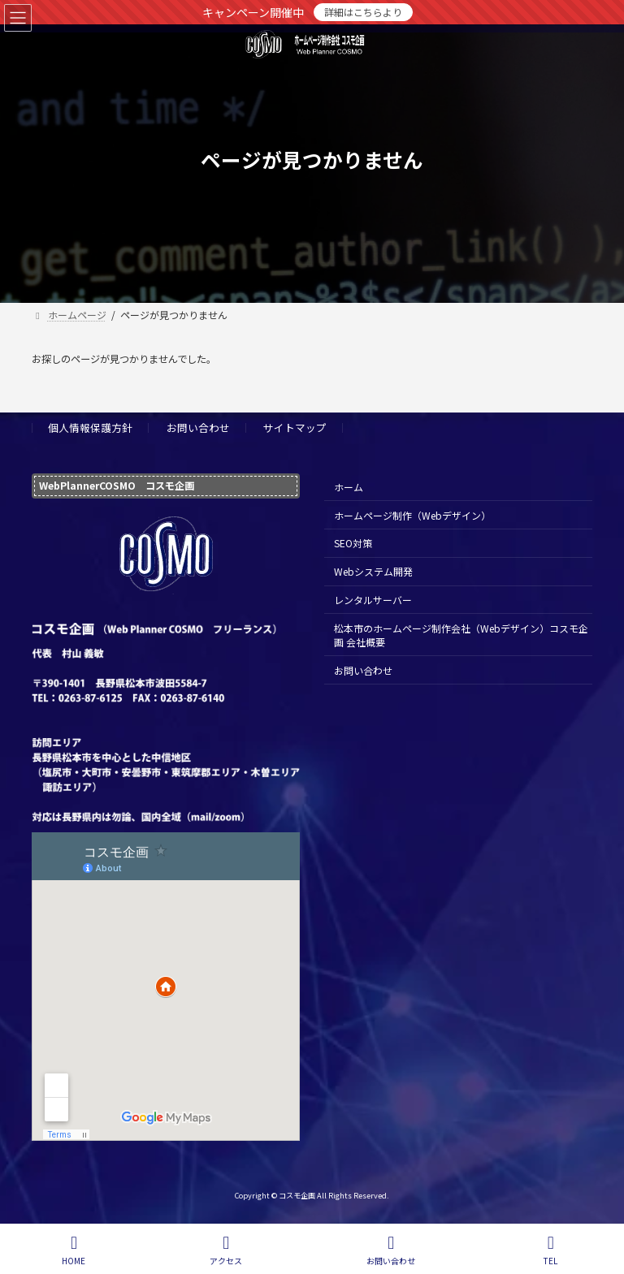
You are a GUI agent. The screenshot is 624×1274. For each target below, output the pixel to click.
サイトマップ (295, 427)
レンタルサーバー (373, 600)
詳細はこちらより (363, 12)
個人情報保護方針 (90, 427)
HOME (73, 1250)
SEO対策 (353, 544)
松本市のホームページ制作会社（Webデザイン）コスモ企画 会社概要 (461, 635)
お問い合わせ (198, 427)
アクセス (226, 1250)
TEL (551, 1250)
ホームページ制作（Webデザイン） (412, 515)
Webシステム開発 (373, 571)
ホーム (348, 487)
